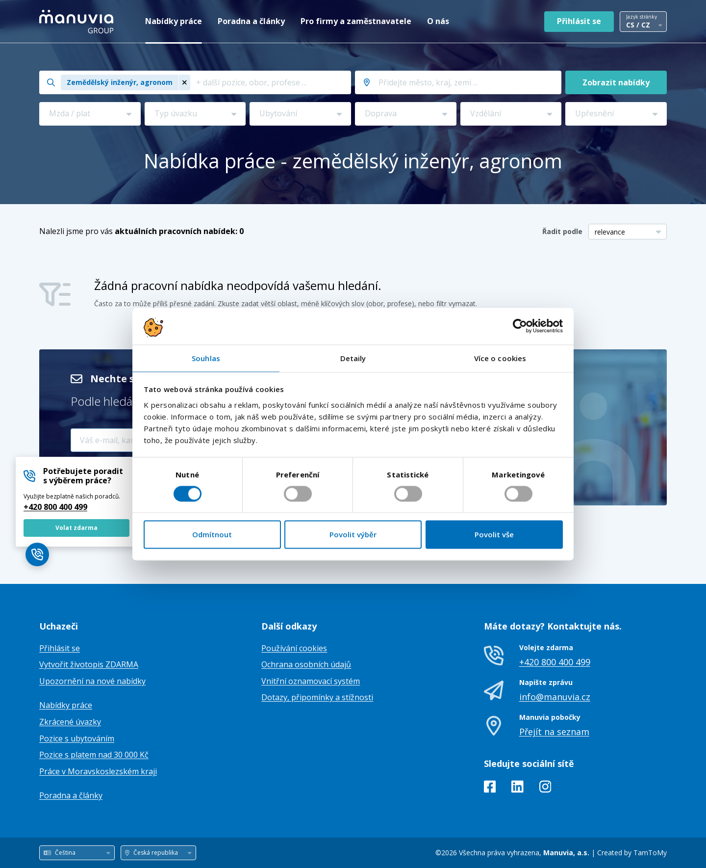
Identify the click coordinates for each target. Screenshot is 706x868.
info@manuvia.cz (554, 697)
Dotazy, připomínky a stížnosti (317, 697)
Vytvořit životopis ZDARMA (88, 664)
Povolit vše (494, 535)
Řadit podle (562, 231)
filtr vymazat (456, 303)
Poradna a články (251, 21)
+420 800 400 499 (55, 506)
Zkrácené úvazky (70, 721)
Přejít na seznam (554, 731)
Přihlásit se (579, 21)
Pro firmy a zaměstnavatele (356, 21)
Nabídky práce (173, 21)
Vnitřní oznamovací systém (310, 681)
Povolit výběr (353, 535)
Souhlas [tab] (206, 358)
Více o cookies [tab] (500, 358)
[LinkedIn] (517, 788)
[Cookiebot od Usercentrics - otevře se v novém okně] (520, 325)
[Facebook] (490, 788)
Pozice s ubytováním (76, 738)
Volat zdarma (76, 528)
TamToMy (650, 852)
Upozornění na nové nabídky (92, 681)
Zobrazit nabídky (616, 82)
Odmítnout (212, 535)
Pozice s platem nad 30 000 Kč (94, 754)
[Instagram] (545, 788)
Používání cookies (294, 648)
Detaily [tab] (353, 358)
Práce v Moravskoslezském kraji (98, 771)
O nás (438, 21)
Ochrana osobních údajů (306, 664)
